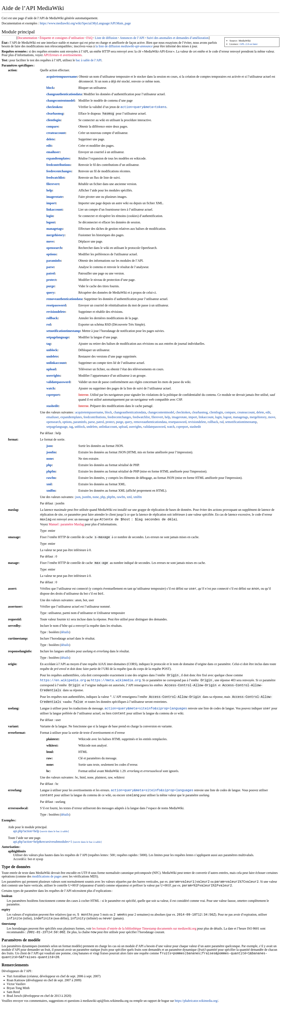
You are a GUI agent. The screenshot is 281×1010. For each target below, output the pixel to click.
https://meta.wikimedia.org (116, 680)
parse (50, 267)
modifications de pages (47, 876)
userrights (53, 375)
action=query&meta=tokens (143, 107)
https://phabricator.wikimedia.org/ (196, 1005)
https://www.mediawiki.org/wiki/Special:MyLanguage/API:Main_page (85, 23)
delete (50, 139)
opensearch (54, 248)
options (51, 254)
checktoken (54, 107)
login (49, 216)
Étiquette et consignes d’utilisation (62, 38)
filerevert (52, 184)
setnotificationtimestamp (63, 331)
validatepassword (58, 382)
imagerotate (54, 196)
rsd (48, 324)
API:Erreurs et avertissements (62, 55)
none (49, 458)
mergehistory (55, 235)
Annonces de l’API (132, 38)
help (49, 190)
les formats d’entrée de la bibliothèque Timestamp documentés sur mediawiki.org (144, 931)
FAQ (89, 38)
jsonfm (51, 452)
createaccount (55, 133)
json (49, 446)
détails (65, 632)
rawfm (50, 477)
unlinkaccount (56, 362)
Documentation (27, 38)
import (51, 203)
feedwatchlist (55, 177)
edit (49, 145)
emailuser (53, 152)
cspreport (52, 394)
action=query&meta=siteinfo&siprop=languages (146, 708)
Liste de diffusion (106, 38)
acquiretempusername (61, 76)
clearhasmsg (54, 113)
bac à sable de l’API (89, 60)
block (50, 87)
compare (52, 126)
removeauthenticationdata (64, 299)
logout (50, 222)
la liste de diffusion (124, 46)
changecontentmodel (60, 100)
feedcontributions (58, 164)
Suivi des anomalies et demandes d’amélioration (178, 38)
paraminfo (53, 260)
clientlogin (53, 120)
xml (49, 484)
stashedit (52, 406)
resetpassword (56, 305)
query (50, 292)
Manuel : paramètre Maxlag (66, 524)
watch (50, 388)
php (49, 465)
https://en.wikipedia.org (63, 680)
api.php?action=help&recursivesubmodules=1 (42, 841)
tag (48, 343)
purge (50, 286)
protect (51, 279)
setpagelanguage (57, 337)
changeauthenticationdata (64, 94)
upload (51, 369)
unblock (51, 350)
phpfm (50, 471)
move (50, 241)
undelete (52, 356)
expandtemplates (58, 158)
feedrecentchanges (58, 171)
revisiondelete (55, 311)
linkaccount (54, 209)
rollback (52, 318)
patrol (50, 273)
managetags (54, 228)
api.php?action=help (26, 831)
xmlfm (50, 490)
